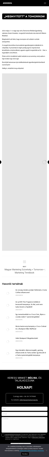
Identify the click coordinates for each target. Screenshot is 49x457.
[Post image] (7, 293)
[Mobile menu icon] (45, 3)
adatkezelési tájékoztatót (38, 437)
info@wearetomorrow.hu (29, 400)
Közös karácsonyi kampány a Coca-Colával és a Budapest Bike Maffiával (31, 327)
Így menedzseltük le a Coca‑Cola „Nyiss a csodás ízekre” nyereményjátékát (30, 315)
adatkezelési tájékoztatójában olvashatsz (32, 450)
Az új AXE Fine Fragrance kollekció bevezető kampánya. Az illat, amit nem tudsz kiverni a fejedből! (29, 304)
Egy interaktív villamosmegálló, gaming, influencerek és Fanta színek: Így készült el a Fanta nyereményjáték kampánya (31, 352)
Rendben (25, 454)
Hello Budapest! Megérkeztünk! (27, 338)
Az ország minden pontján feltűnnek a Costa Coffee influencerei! (31, 291)
